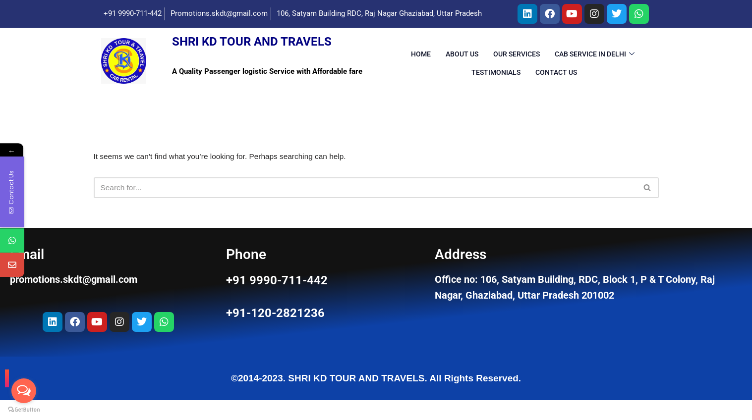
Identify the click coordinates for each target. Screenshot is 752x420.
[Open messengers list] (23, 390)
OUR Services (516, 61)
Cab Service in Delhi (595, 61)
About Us (462, 61)
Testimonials (496, 79)
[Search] (365, 197)
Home (421, 61)
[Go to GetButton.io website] (24, 410)
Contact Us (556, 79)
